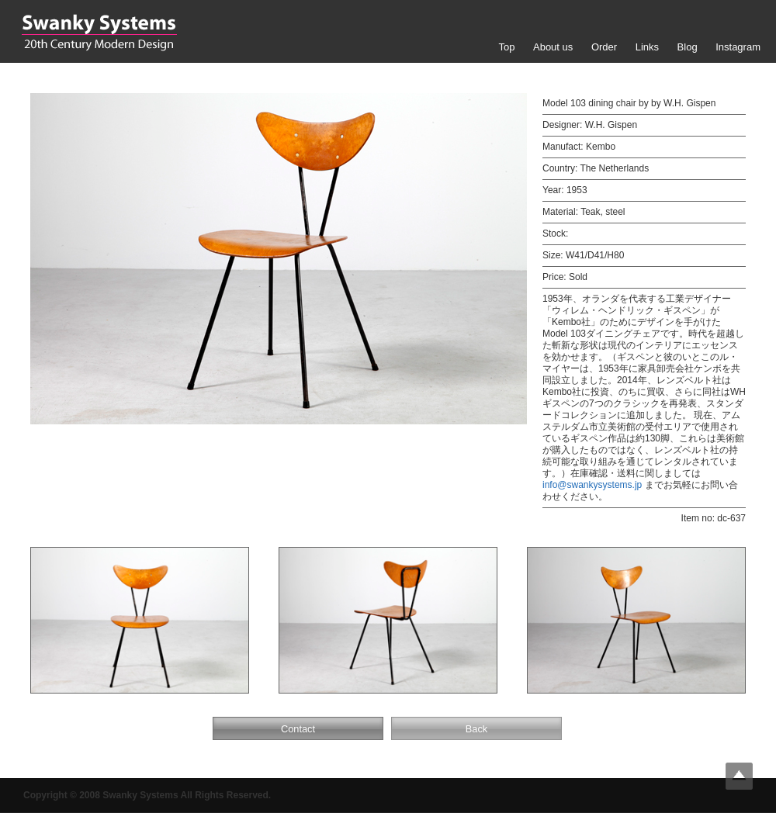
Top (506, 47)
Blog (687, 47)
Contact (298, 729)
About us (553, 47)
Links (647, 47)
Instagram (737, 47)
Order (604, 47)
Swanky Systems (99, 32)
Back (476, 729)
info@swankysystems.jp (592, 484)
